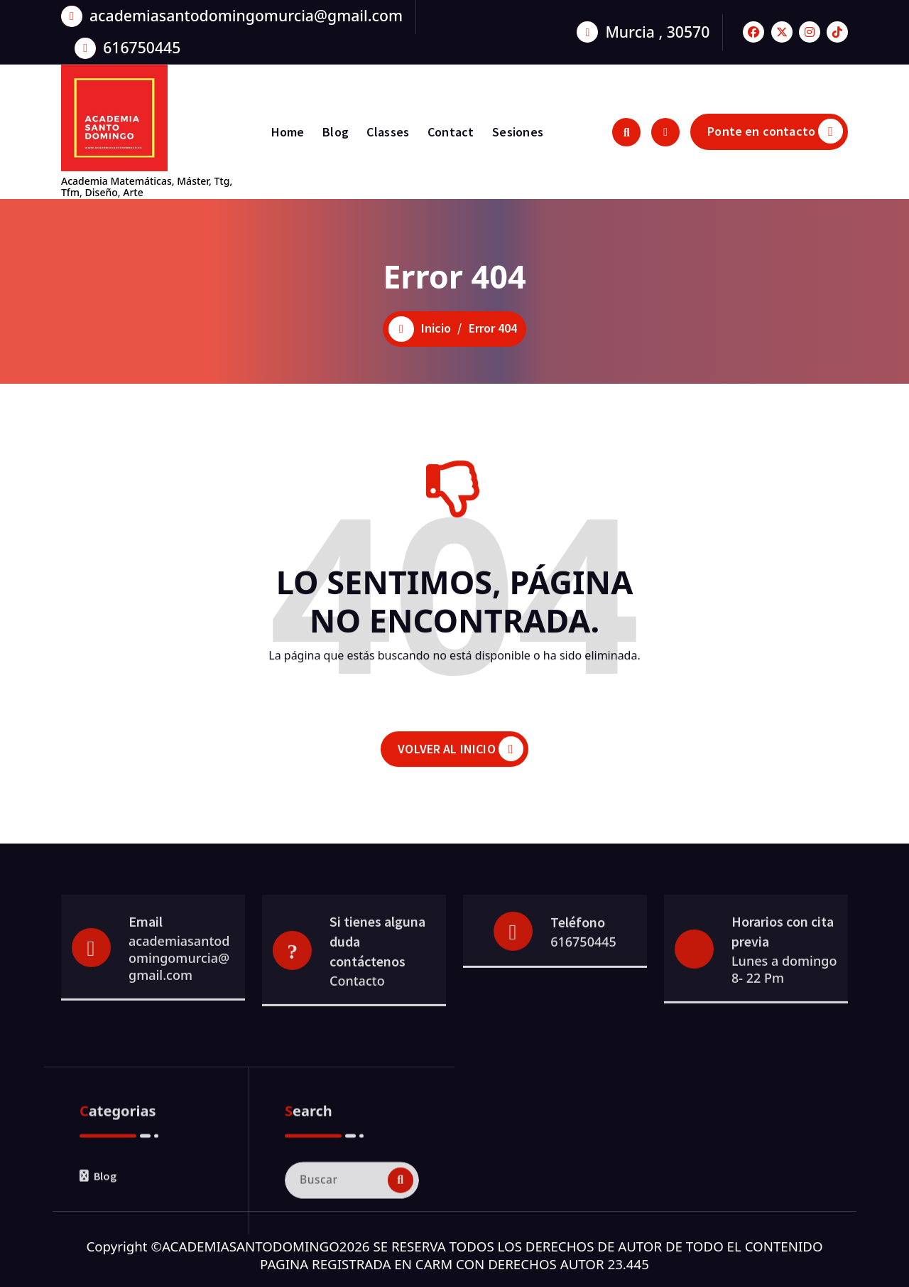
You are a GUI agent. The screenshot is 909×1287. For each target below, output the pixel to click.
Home (288, 132)
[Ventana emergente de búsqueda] (626, 132)
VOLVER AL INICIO (460, 765)
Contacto (357, 1019)
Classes (387, 132)
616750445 (141, 43)
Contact (451, 132)
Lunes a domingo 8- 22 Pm (784, 1008)
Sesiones (517, 132)
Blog (335, 132)
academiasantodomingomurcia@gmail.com (246, 11)
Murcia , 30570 (657, 28)
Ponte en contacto (775, 131)
